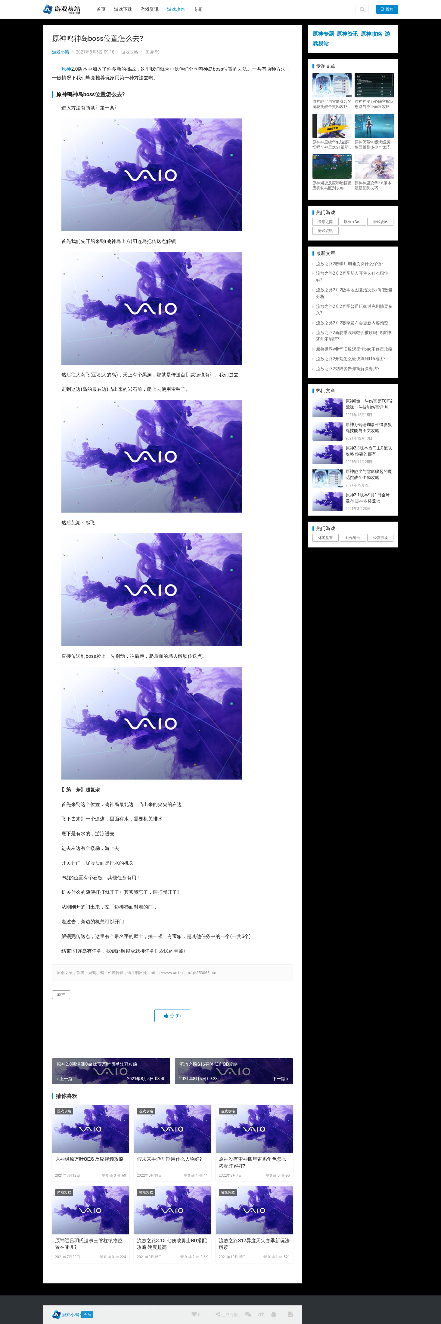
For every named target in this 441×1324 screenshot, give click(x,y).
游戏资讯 (150, 9)
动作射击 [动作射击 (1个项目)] (353, 538)
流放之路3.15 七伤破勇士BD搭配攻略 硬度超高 (172, 1244)
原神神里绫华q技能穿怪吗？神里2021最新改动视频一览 (331, 145)
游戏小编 (60, 52)
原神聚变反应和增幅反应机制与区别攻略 (332, 185)
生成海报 (227, 1314)
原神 (66, 69)
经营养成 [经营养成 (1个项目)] (380, 538)
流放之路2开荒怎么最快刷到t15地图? (351, 358)
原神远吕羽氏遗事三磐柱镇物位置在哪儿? (89, 1244)
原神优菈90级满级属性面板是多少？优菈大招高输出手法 (374, 145)
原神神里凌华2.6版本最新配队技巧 (373, 185)
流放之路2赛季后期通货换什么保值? (350, 263)
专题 (198, 9)
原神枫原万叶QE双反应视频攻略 (89, 1159)
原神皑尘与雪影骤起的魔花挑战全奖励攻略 (332, 104)
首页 (101, 9)
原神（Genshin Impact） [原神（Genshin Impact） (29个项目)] (355, 222)
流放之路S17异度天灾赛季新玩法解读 (254, 1244)
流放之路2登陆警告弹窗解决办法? (348, 368)
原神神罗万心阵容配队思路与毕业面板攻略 (374, 104)
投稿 (387, 9)
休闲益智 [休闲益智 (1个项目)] (325, 538)
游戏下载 (123, 9)
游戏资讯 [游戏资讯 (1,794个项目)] (325, 231)
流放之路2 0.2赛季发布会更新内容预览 (352, 322)
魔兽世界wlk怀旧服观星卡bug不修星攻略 (354, 349)
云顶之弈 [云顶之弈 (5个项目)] (325, 222)
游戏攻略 (176, 9)
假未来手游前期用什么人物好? (169, 1159)
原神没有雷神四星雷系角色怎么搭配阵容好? (252, 1162)
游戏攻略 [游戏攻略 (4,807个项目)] (380, 222)
